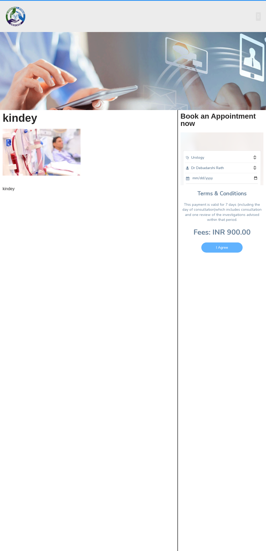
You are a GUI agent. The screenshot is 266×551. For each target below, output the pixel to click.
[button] (258, 16)
